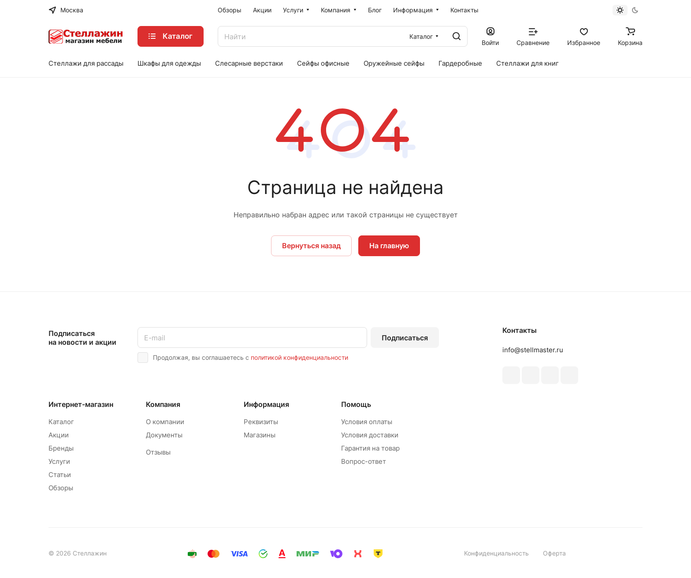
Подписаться (405, 337)
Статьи (59, 474)
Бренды (61, 448)
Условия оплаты (366, 422)
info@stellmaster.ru (532, 350)
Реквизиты (261, 422)
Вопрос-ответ (363, 461)
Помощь (356, 404)
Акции (58, 435)
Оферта (554, 553)
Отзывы (158, 452)
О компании (165, 422)
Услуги (59, 461)
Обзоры (60, 488)
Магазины (259, 435)
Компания (163, 404)
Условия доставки (369, 435)
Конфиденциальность (496, 553)
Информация (266, 404)
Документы (164, 435)
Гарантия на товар (370, 448)
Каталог (61, 422)
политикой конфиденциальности (299, 357)
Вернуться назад (311, 245)
